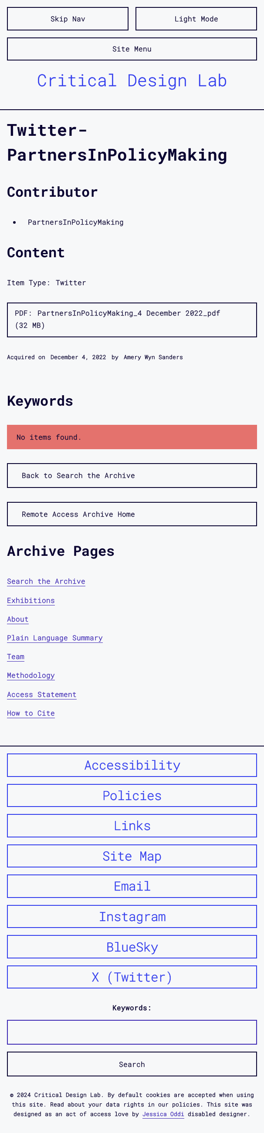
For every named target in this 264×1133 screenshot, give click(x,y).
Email (132, 885)
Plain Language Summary (55, 637)
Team (15, 656)
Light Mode (196, 18)
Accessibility (132, 764)
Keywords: (132, 1007)
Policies (132, 795)
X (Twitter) (132, 976)
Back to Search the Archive (78, 475)
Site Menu (132, 48)
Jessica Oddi (163, 1113)
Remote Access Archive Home (78, 513)
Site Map (132, 855)
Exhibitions (31, 600)
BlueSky (132, 946)
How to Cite (31, 712)
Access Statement (42, 694)
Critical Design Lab (132, 80)
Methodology (31, 674)
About (18, 618)
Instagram (132, 916)
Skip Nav (68, 18)
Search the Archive (46, 580)
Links (132, 825)
